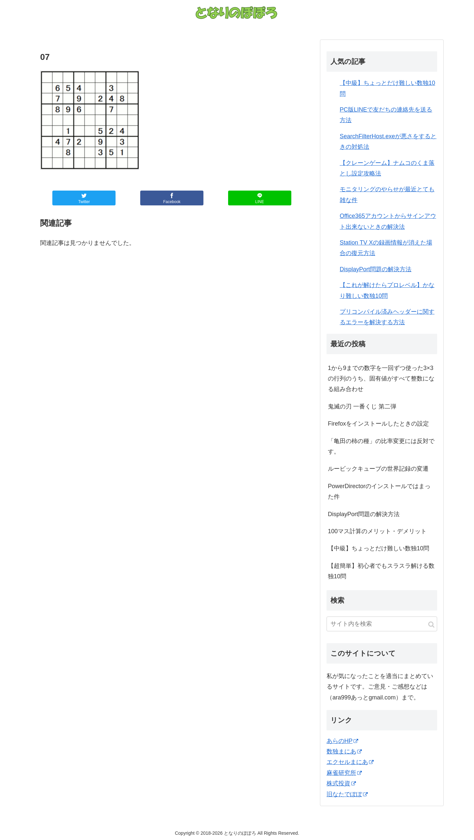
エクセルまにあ (350, 762)
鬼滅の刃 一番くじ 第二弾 (362, 406)
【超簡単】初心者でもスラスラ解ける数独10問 (381, 571)
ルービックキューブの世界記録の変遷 (378, 468)
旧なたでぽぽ (347, 794)
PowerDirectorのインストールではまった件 (379, 491)
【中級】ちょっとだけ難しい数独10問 (378, 548)
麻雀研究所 (344, 773)
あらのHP (342, 741)
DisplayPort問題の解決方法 (375, 269)
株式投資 (341, 783)
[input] (382, 624)
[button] (431, 625)
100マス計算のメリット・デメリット (377, 531)
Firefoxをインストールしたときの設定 (378, 423)
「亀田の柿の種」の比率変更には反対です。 (381, 446)
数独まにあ (344, 751)
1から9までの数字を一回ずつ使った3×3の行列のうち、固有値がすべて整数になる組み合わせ (381, 379)
